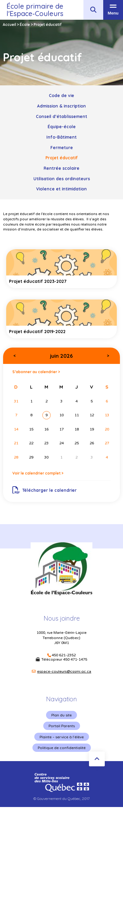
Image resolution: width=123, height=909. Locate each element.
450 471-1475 (75, 659)
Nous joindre (62, 618)
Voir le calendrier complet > (37, 473)
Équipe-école (62, 126)
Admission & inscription (61, 105)
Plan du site (61, 715)
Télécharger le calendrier (44, 490)
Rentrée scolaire (61, 168)
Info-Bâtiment (61, 137)
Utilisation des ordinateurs (61, 178)
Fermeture (61, 147)
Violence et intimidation (61, 188)
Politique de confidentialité (62, 747)
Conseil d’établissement (61, 116)
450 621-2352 (64, 655)
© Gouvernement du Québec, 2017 (61, 798)
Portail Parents (62, 726)
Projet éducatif (61, 157)
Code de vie (61, 95)
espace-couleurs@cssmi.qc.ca (64, 671)
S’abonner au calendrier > (36, 371)
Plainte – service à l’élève (62, 737)
